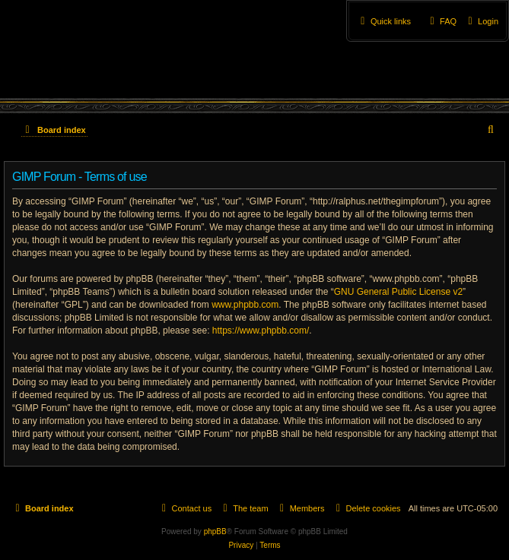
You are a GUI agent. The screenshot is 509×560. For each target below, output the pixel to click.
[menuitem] (481, 21)
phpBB (215, 531)
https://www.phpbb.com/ (260, 330)
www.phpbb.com (245, 304)
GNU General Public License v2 (398, 291)
